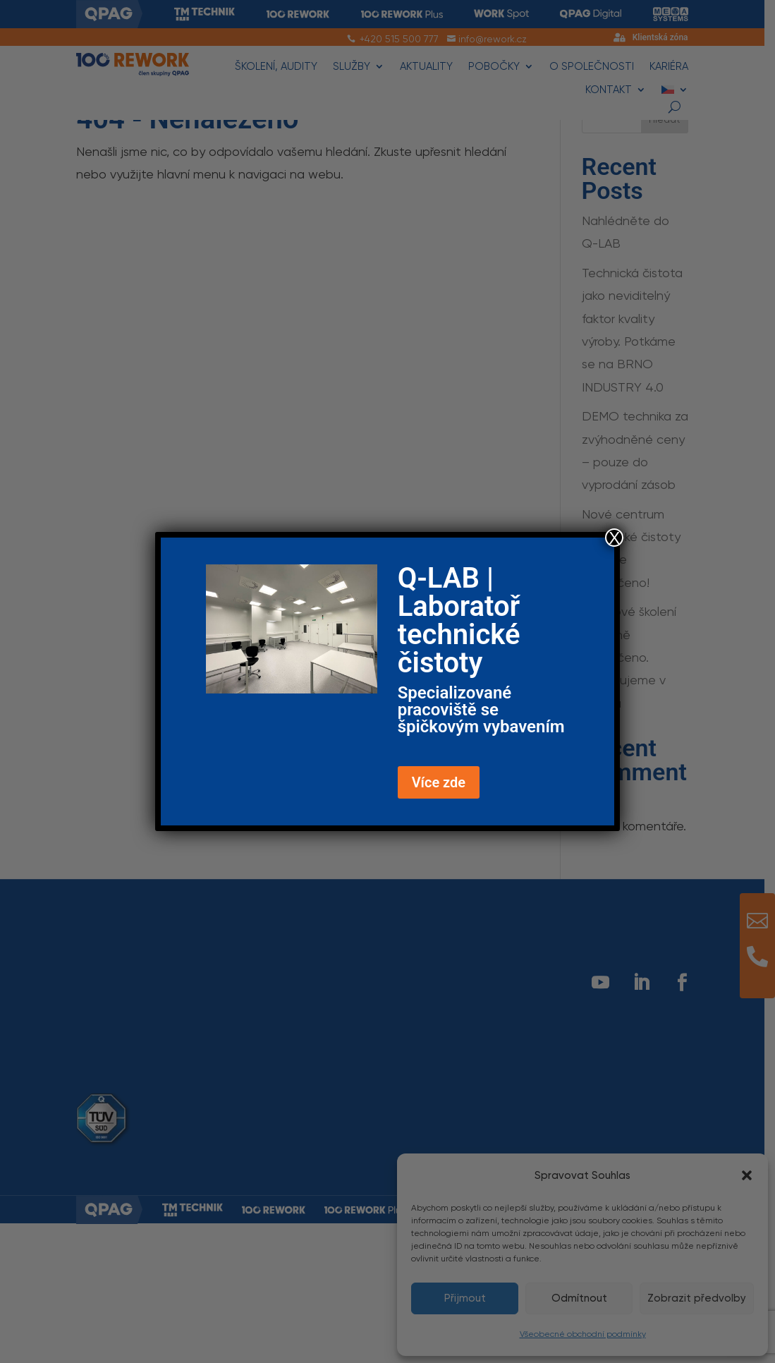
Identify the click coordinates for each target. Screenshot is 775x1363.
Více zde (438, 782)
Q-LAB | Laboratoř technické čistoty (459, 620)
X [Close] (614, 537)
